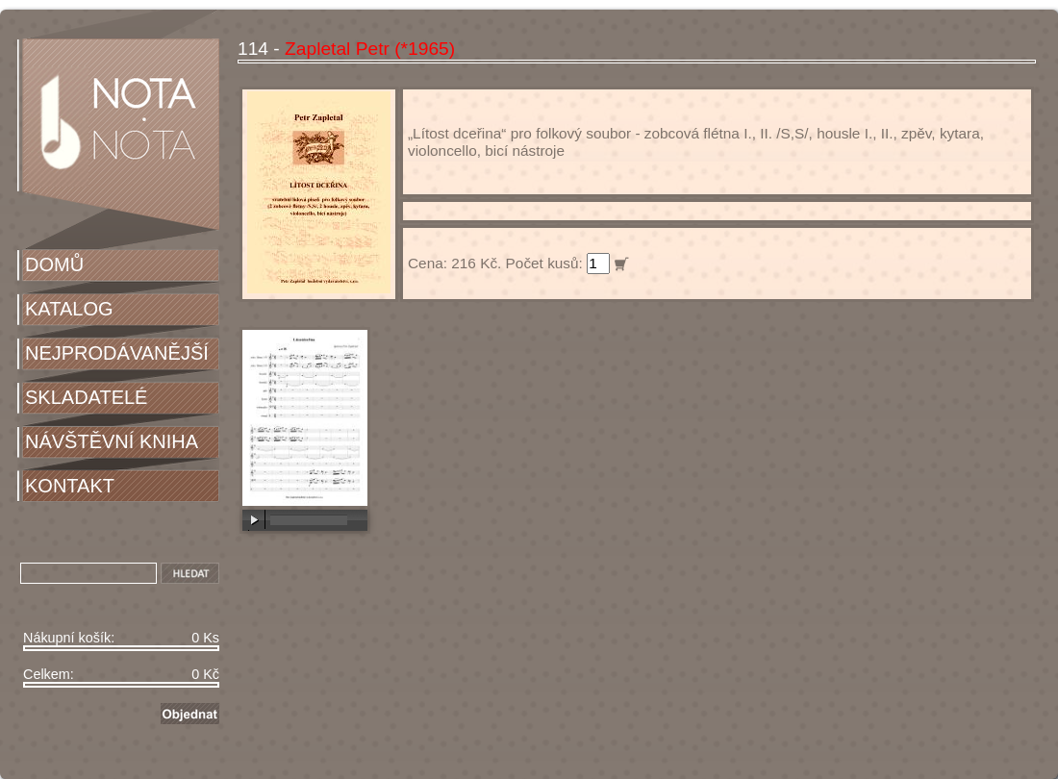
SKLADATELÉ (86, 397)
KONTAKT (69, 485)
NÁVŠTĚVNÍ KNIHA (111, 441)
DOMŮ (54, 264)
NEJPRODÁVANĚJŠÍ (117, 353)
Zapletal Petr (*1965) (370, 48)
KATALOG (69, 308)
